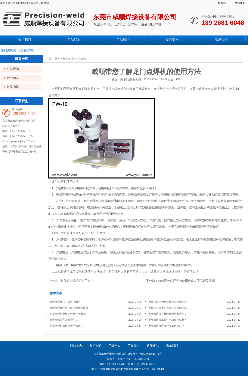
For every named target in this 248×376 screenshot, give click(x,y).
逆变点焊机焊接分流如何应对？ (166, 325)
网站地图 (240, 2)
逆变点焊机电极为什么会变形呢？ (69, 313)
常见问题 (13, 86)
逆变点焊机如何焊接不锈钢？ (66, 325)
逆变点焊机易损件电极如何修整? (167, 319)
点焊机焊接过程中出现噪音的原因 (69, 307)
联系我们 (223, 2)
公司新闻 (13, 69)
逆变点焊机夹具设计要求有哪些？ (167, 313)
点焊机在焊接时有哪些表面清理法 (167, 307)
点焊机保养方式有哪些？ (64, 319)
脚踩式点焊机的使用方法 (77, 280)
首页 (57, 58)
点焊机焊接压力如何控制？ (65, 301)
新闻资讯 (68, 58)
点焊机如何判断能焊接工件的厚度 (167, 301)
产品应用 (134, 345)
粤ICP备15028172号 (150, 353)
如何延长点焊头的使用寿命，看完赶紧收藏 (186, 280)
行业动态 (13, 78)
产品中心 (114, 345)
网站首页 (76, 345)
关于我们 (95, 345)
